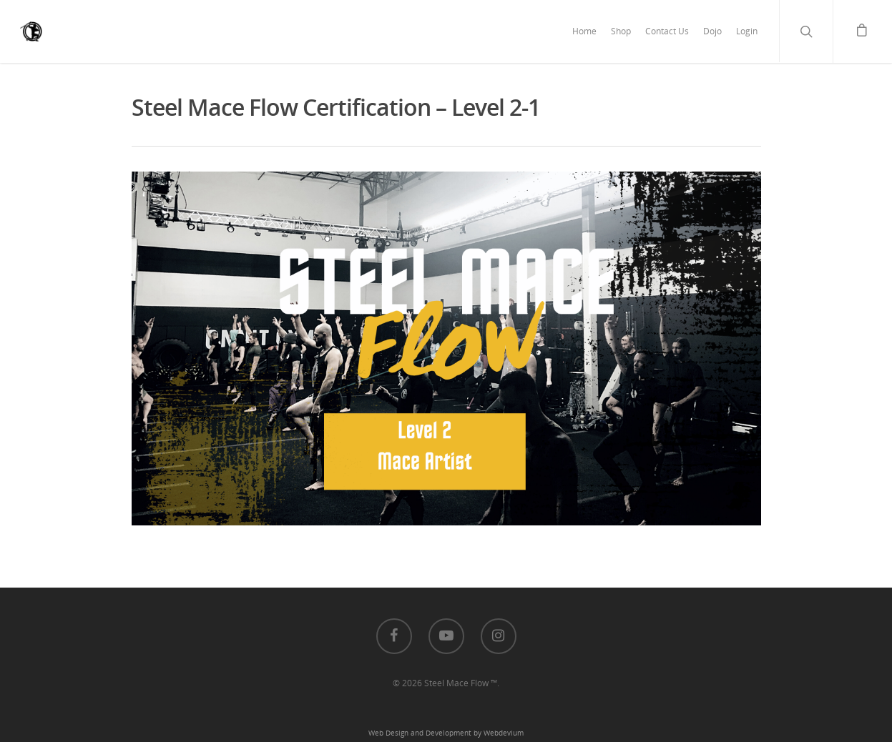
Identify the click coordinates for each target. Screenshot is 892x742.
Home (584, 31)
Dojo (712, 31)
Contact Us (667, 31)
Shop (621, 31)
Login (747, 31)
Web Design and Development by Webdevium (446, 733)
